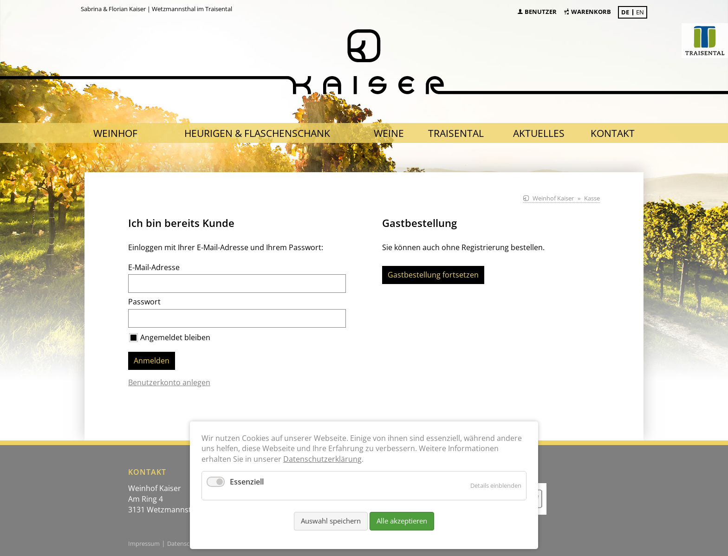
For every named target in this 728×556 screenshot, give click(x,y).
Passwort (144, 302)
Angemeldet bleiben (175, 337)
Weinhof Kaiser (553, 198)
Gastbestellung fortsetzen (433, 275)
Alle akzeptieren (402, 520)
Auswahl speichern (331, 520)
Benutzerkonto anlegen (169, 382)
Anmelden (151, 361)
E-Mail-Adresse (154, 267)
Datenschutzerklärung (322, 459)
